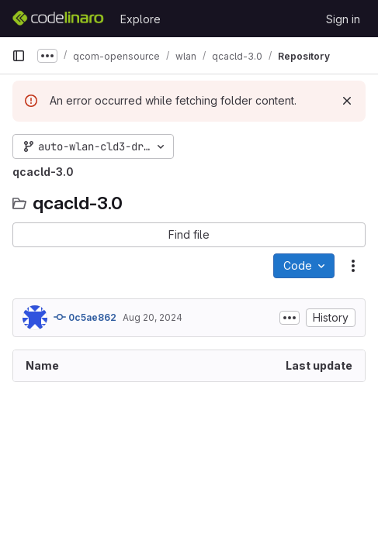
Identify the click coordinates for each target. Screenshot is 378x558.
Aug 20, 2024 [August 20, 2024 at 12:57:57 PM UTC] (152, 317)
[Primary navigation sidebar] (18, 55)
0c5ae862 (85, 317)
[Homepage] (58, 18)
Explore (140, 19)
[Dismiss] (347, 100)
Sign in (343, 19)
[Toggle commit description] (289, 318)
